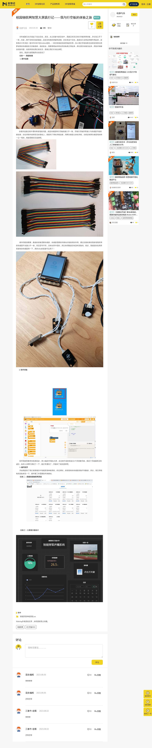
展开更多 (124, 43)
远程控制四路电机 (128, 218)
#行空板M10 (30, 627)
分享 (100, 25)
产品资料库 (55, 4)
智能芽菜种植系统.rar (28, 616)
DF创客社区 (40, 4)
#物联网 (20, 627)
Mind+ (112, 78)
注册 (149, 4)
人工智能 (124, 113)
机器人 (118, 218)
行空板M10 (119, 78)
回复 (97, 675)
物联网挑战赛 (114, 183)
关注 (134, 14)
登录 (143, 4)
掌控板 (118, 113)
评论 (97, 662)
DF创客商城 (70, 4)
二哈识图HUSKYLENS (122, 148)
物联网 (126, 78)
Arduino (112, 218)
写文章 (133, 4)
